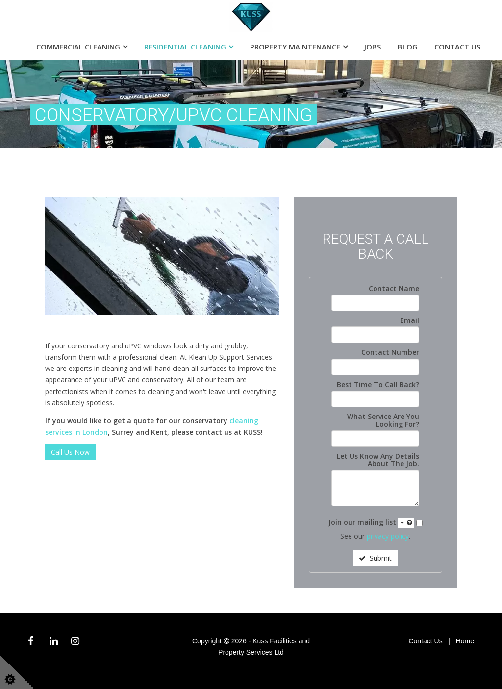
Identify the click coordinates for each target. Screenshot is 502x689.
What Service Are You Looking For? (383, 420)
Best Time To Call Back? (378, 384)
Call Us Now (70, 452)
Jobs (372, 46)
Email (409, 320)
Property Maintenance (295, 46)
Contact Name (394, 288)
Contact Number (390, 352)
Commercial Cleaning (78, 46)
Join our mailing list (371, 522)
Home (465, 641)
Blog (408, 46)
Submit (375, 558)
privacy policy (388, 536)
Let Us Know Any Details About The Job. (378, 460)
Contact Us (457, 46)
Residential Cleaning (185, 46)
